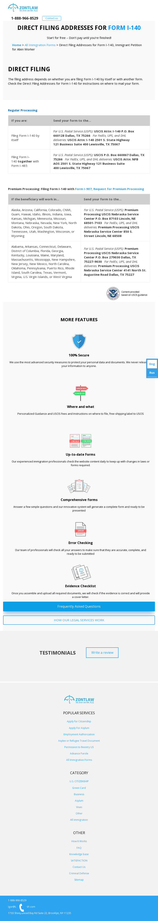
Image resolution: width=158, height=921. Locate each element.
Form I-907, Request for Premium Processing (109, 189)
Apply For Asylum (79, 728)
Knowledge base (79, 854)
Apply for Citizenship (79, 721)
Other (79, 813)
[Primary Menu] (144, 7)
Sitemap (79, 879)
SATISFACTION (79, 860)
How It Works (79, 841)
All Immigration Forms (79, 760)
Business (79, 794)
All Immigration (79, 820)
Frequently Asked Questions (79, 606)
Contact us (51, 18)
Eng (152, 364)
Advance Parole (79, 753)
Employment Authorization (79, 734)
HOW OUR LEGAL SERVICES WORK (79, 620)
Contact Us (79, 867)
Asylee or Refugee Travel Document (79, 740)
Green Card (79, 788)
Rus (152, 372)
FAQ (79, 848)
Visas (79, 807)
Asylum (79, 800)
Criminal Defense (79, 873)
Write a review (102, 652)
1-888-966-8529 (24, 18)
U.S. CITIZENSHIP (79, 781)
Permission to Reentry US (79, 747)
